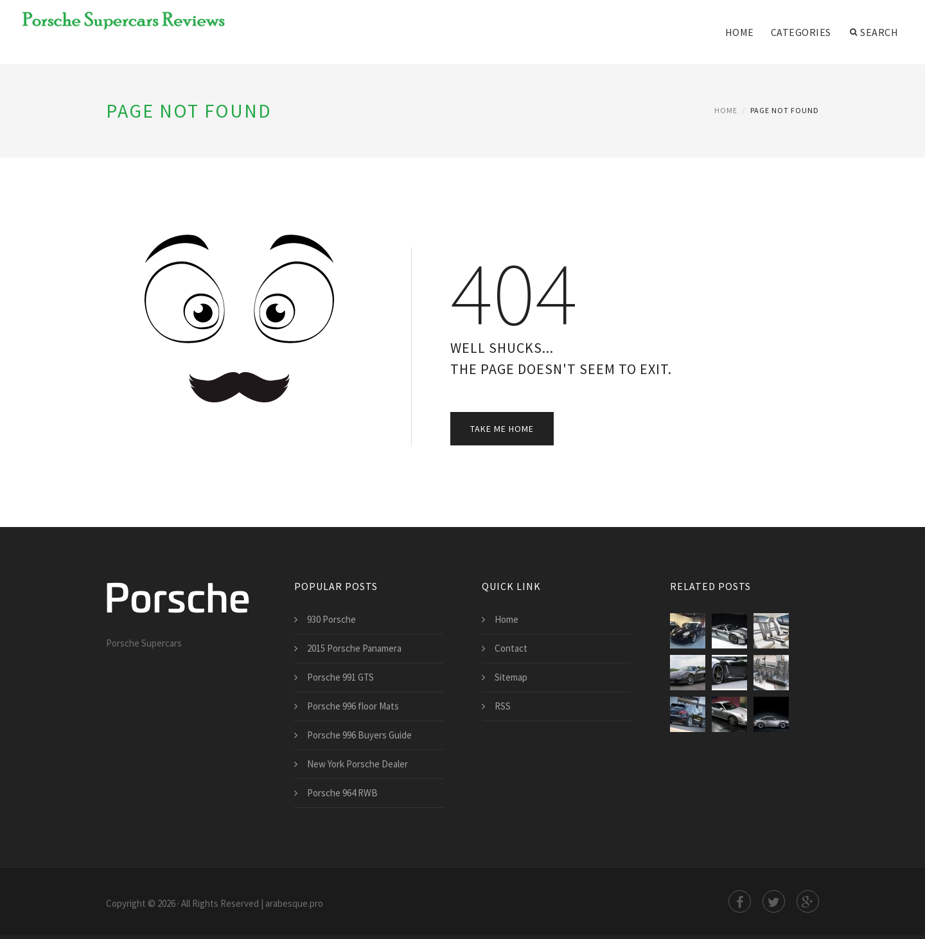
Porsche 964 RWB (342, 793)
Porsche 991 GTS (340, 677)
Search (874, 32)
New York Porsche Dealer (357, 764)
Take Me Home (502, 428)
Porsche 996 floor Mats (353, 706)
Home (739, 32)
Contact (511, 648)
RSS (503, 706)
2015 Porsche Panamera (354, 648)
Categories (801, 32)
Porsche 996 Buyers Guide (359, 735)
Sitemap (511, 677)
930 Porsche (331, 619)
